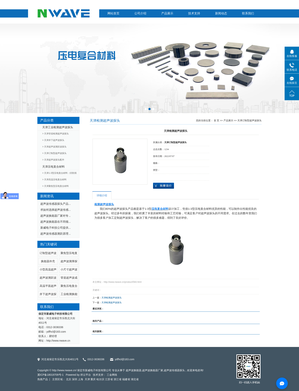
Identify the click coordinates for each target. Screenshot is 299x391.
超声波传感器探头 (174, 370)
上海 (81, 379)
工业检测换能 (69, 294)
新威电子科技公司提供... (55, 227)
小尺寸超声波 (69, 269)
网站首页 (113, 13)
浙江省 (117, 379)
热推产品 (42, 379)
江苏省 (109, 379)
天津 (87, 379)
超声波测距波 (48, 277)
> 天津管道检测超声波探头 (55, 133)
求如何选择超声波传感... (55, 209)
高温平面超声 (48, 285)
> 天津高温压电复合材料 (54, 179)
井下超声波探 (48, 294)
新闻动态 (221, 13)
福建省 (126, 379)
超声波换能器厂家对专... (55, 215)
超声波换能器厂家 (152, 370)
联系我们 (248, 13)
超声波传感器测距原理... (55, 233)
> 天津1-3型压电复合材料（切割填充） (59, 174)
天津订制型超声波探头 (249, 120)
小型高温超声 (48, 269)
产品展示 (167, 13)
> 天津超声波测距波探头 (54, 146)
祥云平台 (85, 374)
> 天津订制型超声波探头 (54, 153)
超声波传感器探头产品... (55, 203)
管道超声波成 (69, 277)
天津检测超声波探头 (111, 297)
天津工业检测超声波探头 (57, 127)
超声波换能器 (133, 370)
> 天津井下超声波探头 (53, 140)
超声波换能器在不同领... (55, 221)
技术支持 (194, 13)
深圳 (74, 379)
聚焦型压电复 (69, 253)
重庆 (93, 379)
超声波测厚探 (69, 261)
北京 (68, 379)
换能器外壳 (48, 261)
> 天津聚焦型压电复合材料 (55, 186)
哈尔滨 (100, 379)
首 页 (216, 120)
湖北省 (135, 379)
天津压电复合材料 (53, 166)
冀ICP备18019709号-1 (50, 374)
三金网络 (112, 374)
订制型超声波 (48, 253)
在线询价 (163, 186)
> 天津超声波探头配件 (53, 159)
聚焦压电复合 (69, 285)
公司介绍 (140, 13)
